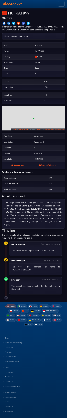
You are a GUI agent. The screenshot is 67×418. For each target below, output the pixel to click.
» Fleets (6, 367)
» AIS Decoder (8, 406)
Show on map (17, 165)
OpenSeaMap (48, 129)
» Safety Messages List (11, 386)
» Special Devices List (11, 361)
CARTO (39, 129)
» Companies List (9, 356)
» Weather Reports (10, 392)
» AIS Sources (8, 411)
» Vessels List (8, 347)
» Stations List (8, 381)
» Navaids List (8, 377)
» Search (6, 402)
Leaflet (14, 129)
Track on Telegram (47, 165)
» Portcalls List (8, 372)
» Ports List (7, 352)
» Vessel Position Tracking (12, 343)
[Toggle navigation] (61, 4)
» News (6, 338)
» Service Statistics (10, 397)
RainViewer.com (60, 129)
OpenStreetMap (23, 129)
